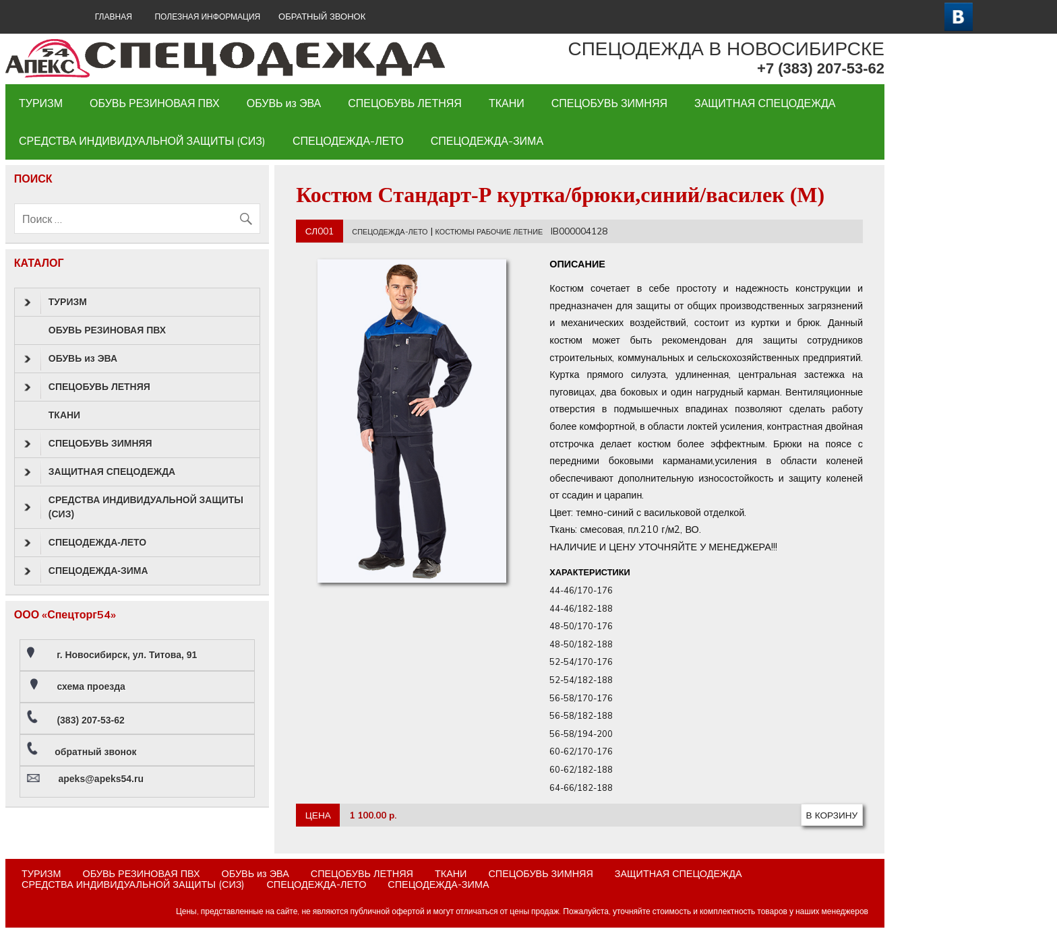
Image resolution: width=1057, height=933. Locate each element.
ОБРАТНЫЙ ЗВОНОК (321, 16)
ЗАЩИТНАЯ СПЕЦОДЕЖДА (764, 103)
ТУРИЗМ (41, 103)
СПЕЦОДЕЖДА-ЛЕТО (348, 141)
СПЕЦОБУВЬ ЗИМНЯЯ (609, 103)
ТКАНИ (506, 103)
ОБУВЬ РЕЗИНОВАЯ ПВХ (155, 103)
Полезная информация (207, 16)
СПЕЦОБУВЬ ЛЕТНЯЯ (405, 103)
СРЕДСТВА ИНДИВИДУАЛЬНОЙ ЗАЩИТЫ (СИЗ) (142, 141)
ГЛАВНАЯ (113, 16)
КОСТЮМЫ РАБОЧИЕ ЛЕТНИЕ (489, 231)
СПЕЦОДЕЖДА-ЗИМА (487, 141)
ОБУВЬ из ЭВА (284, 103)
